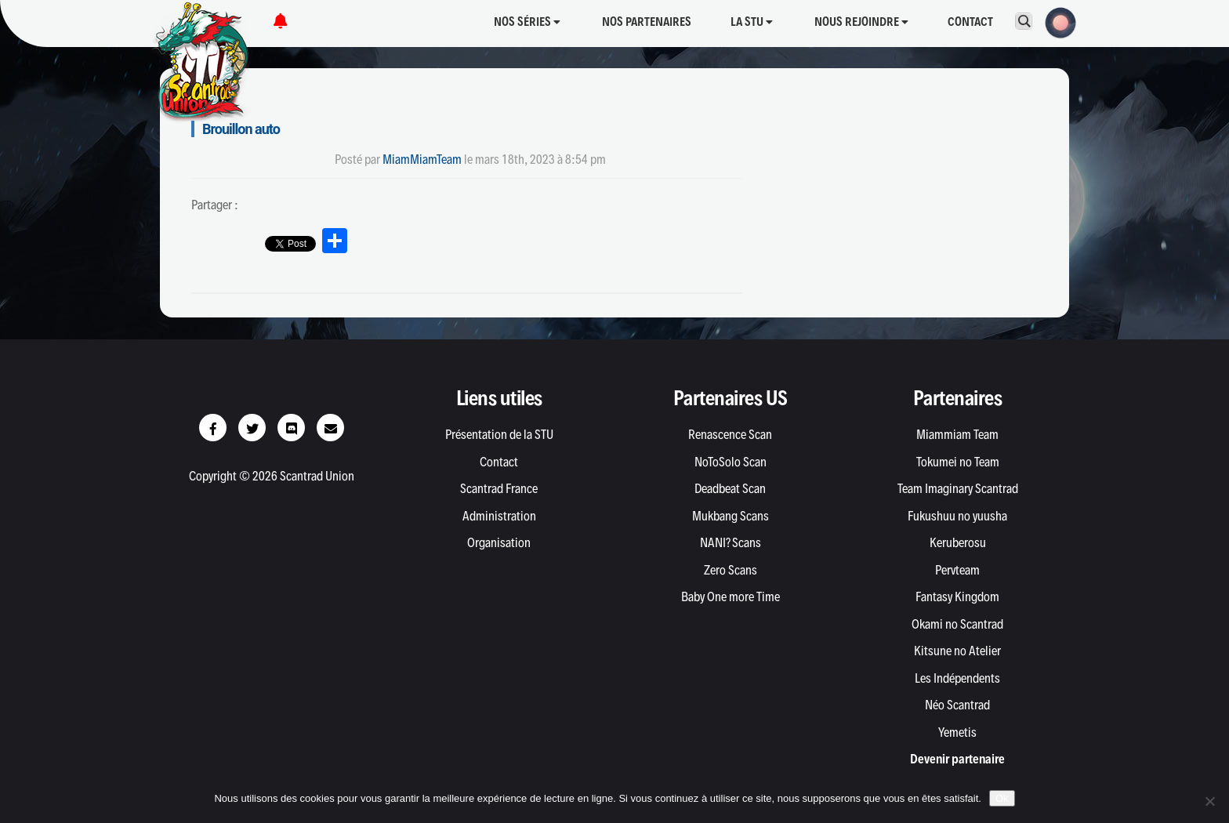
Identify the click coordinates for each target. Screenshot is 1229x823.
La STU (752, 21)
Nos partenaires (646, 21)
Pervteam (957, 570)
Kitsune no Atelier (957, 651)
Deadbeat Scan (730, 488)
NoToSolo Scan (730, 462)
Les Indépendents (957, 678)
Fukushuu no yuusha (957, 516)
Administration (499, 516)
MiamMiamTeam (422, 159)
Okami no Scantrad (957, 624)
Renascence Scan (730, 434)
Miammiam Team (957, 434)
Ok (1002, 798)
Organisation (499, 542)
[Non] (1209, 801)
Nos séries (527, 21)
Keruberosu (958, 542)
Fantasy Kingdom (957, 596)
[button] (1056, 21)
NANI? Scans (730, 542)
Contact (970, 21)
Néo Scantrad (957, 705)
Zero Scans (730, 570)
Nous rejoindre (861, 21)
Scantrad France (499, 488)
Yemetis (957, 732)
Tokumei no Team (957, 462)
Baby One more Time (730, 596)
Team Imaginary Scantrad (957, 488)
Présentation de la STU (499, 434)
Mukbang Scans (730, 516)
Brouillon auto (241, 129)
